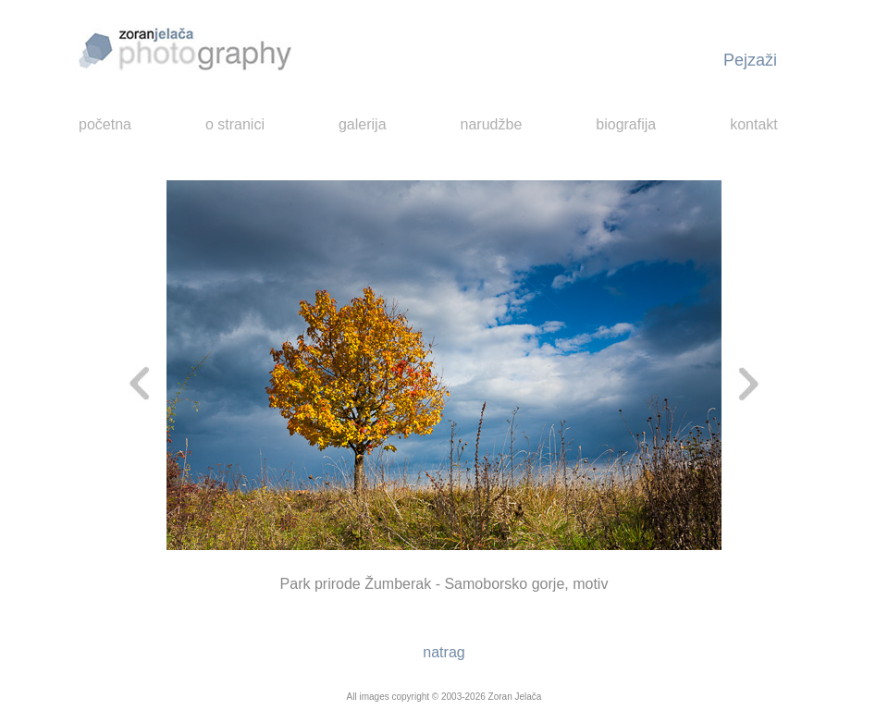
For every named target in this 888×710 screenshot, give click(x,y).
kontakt (754, 124)
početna (105, 124)
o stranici (235, 124)
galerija (363, 124)
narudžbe (492, 124)
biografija (626, 124)
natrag (443, 652)
